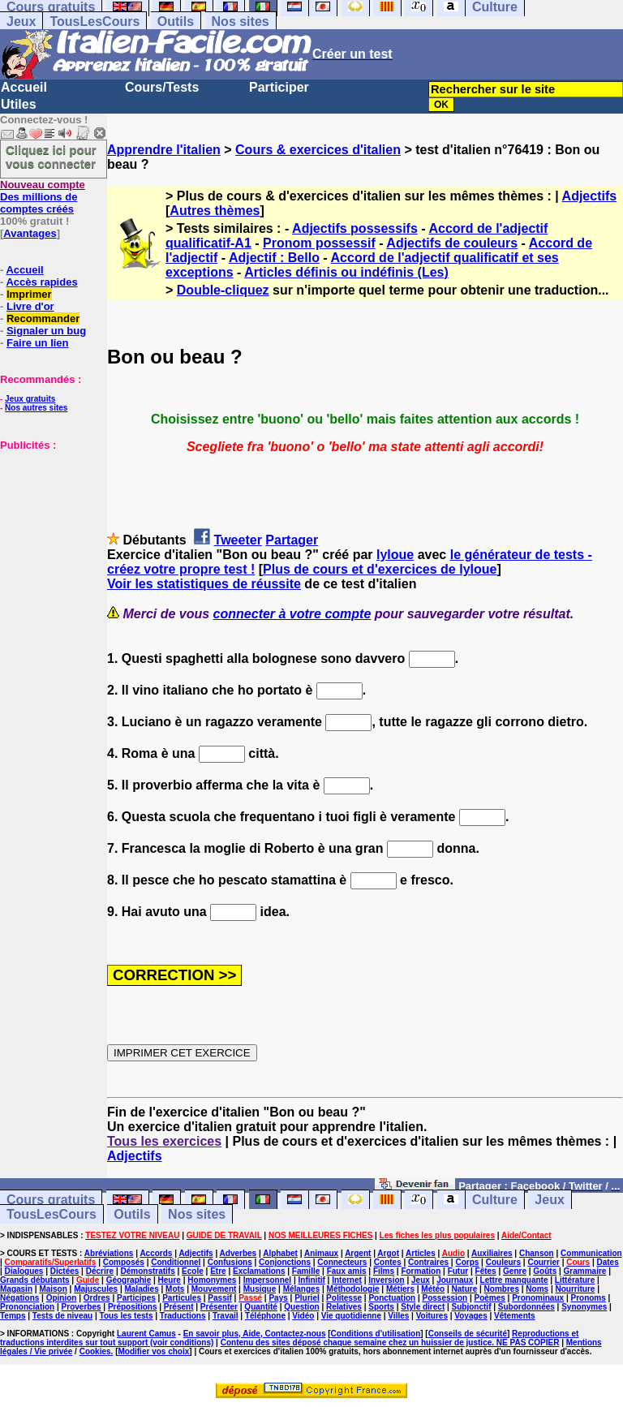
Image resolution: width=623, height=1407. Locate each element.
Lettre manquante (514, 1280)
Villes (398, 1315)
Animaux (321, 1253)
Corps (467, 1262)
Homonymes (211, 1280)
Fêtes (485, 1271)
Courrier (543, 1262)
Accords (156, 1253)
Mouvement (214, 1288)
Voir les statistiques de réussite (204, 584)
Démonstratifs (148, 1271)
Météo (433, 1288)
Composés (123, 1262)
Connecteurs (342, 1262)
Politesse (344, 1297)
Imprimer (29, 294)
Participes (136, 1297)
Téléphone (265, 1315)
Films (383, 1271)
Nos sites (240, 21)
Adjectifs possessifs (355, 228)
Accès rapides (41, 282)
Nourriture (575, 1288)
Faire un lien (37, 343)
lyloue (395, 555)
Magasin (16, 1288)
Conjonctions (285, 1262)
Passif (219, 1297)
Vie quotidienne (351, 1315)
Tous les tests (126, 1315)
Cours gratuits (50, 1200)
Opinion (61, 1297)
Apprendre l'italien (164, 150)
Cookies (95, 1351)
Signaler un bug (46, 331)
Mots (174, 1288)
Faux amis (347, 1271)
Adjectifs (589, 196)
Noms (537, 1288)
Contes (388, 1262)
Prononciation (27, 1306)
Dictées (64, 1271)
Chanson (536, 1253)
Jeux (21, 21)
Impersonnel (267, 1280)
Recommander (42, 318)
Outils (175, 21)
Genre (514, 1271)
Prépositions (132, 1306)
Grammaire (585, 1271)
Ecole (193, 1271)
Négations (19, 1297)
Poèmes (489, 1297)
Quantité (260, 1306)
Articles (421, 1253)
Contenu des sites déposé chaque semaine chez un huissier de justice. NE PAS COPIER (390, 1342)
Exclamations (259, 1271)
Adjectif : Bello (274, 258)
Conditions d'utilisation (376, 1333)
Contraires (428, 1262)
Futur (458, 1271)
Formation (420, 1271)
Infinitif (312, 1280)
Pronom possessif (319, 243)
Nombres (501, 1288)
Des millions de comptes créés (42, 197)
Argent (358, 1253)
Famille (306, 1271)
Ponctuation (391, 1297)
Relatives (344, 1306)
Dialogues (24, 1271)
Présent (179, 1306)
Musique (260, 1288)
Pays (278, 1297)
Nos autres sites (36, 407)
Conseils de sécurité (467, 1333)
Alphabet (280, 1253)
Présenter (219, 1306)
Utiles (19, 104)
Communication (591, 1253)
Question (301, 1306)
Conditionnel (175, 1262)
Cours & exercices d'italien (318, 150)
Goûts (544, 1271)
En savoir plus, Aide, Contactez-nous (254, 1333)
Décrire (100, 1271)
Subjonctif (472, 1306)
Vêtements (514, 1315)
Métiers (400, 1288)
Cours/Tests (162, 87)
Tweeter (238, 540)
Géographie (129, 1280)
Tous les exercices (164, 1141)
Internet (347, 1280)
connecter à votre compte (292, 614)
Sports (381, 1306)
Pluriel (307, 1297)
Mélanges (301, 1288)
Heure (169, 1280)
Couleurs (503, 1262)
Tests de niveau (62, 1315)
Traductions (183, 1315)
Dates (607, 1262)
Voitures (432, 1315)
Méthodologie (353, 1288)
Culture (495, 1200)
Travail (225, 1315)
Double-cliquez (223, 290)
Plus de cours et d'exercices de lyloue (379, 569)
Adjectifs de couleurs (452, 243)
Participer (279, 87)
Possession (445, 1297)
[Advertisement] (48, 532)
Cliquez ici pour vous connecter (51, 156)
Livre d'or (30, 306)
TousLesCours (94, 21)
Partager (291, 540)
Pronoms (587, 1297)
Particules (181, 1297)
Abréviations (109, 1253)
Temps (13, 1315)
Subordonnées (526, 1306)
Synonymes (584, 1306)
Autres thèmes (215, 210)
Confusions (230, 1262)
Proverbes (81, 1306)
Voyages (470, 1315)
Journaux (454, 1280)
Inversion (386, 1280)
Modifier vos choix (153, 1351)
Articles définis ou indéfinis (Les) (346, 272)
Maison (53, 1288)
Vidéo (303, 1315)
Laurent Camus (146, 1333)
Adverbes (238, 1253)
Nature (465, 1288)
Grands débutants (35, 1280)
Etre (218, 1271)
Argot (388, 1253)
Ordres (97, 1297)
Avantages (29, 233)
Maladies (141, 1288)
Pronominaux (538, 1297)
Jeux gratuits (30, 398)
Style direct (423, 1306)
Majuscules (96, 1288)
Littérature (575, 1280)
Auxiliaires (492, 1253)
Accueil (24, 87)
